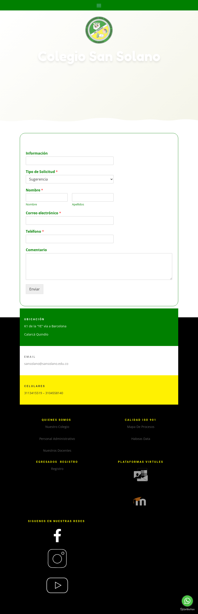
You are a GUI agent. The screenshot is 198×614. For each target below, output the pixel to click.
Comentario (36, 250)
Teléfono (35, 231)
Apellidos (78, 204)
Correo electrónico (43, 213)
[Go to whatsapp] (187, 600)
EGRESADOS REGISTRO (57, 461)
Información (37, 153)
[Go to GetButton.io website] (187, 609)
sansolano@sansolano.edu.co (46, 364)
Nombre (34, 190)
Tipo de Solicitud (42, 171)
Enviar (34, 289)
